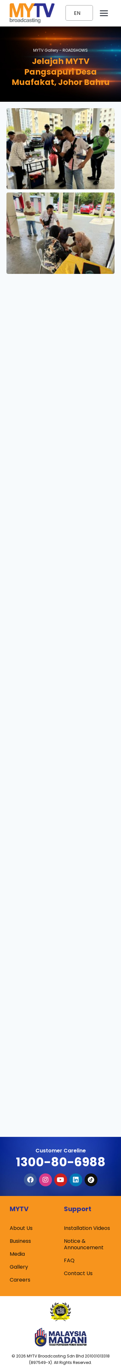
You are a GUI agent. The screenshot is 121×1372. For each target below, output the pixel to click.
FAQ (69, 1260)
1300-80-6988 (61, 1162)
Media (17, 1254)
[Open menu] (103, 13)
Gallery (19, 1267)
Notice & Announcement (84, 1244)
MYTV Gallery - (60, 50)
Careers (20, 1280)
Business (20, 1241)
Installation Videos (87, 1228)
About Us (21, 1228)
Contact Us (78, 1273)
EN (77, 13)
